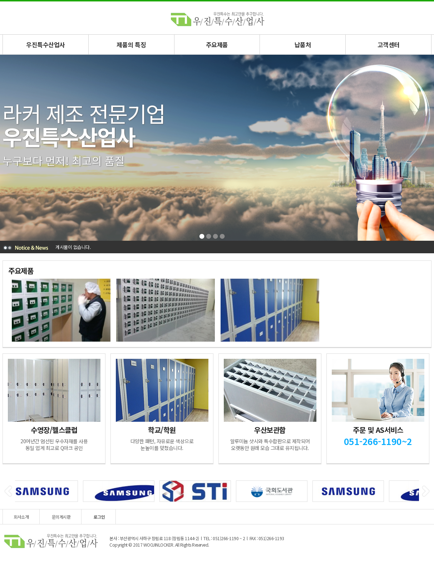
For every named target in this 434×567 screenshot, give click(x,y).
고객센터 (389, 44)
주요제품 (217, 44)
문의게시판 (61, 517)
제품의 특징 (131, 44)
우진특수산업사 (45, 44)
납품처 (303, 44)
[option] (60, 310)
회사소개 (21, 517)
